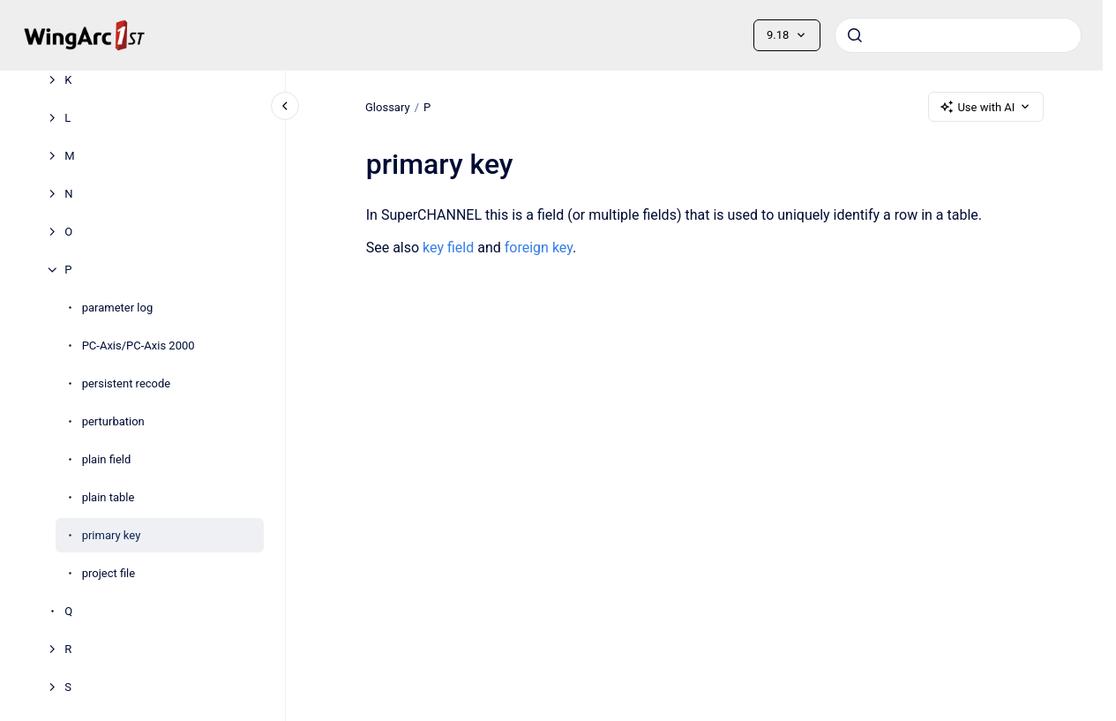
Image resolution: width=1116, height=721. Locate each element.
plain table (108, 497)
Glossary (387, 106)
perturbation (113, 421)
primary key (111, 535)
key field (448, 247)
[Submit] (855, 35)
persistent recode (126, 383)
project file (109, 573)
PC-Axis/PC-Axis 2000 (138, 345)
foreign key (538, 247)
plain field (106, 459)
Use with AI (986, 107)
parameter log (118, 307)
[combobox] (958, 35)
